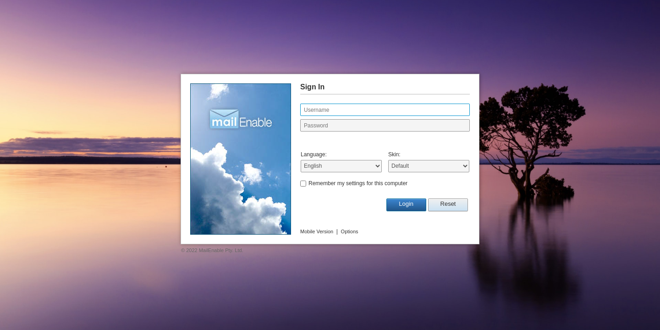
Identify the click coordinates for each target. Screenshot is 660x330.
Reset (448, 203)
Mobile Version (316, 231)
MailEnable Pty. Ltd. (221, 250)
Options (349, 231)
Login (406, 203)
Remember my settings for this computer (357, 183)
